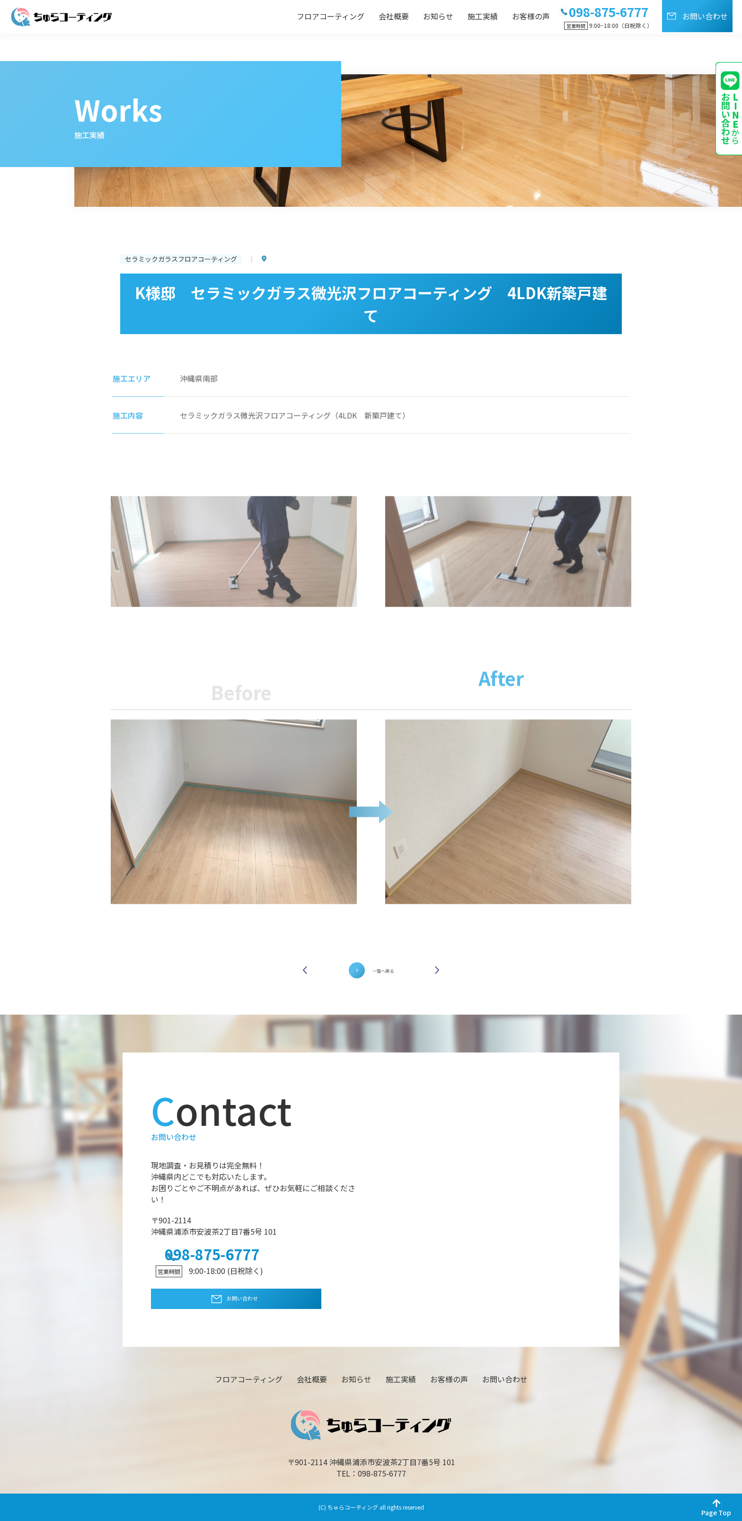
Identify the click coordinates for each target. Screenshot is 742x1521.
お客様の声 (531, 16)
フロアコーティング (330, 16)
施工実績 (483, 16)
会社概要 (394, 16)
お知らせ (438, 16)
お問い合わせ (705, 16)
